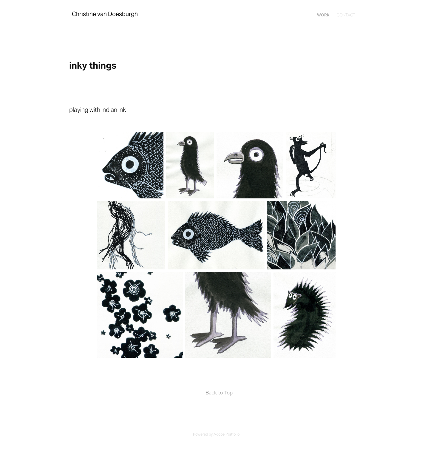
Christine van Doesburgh (105, 14)
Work (323, 15)
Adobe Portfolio (227, 434)
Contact (346, 15)
